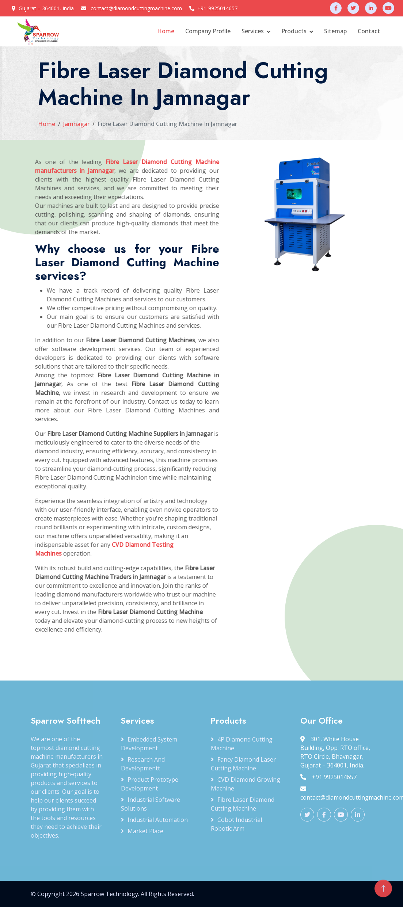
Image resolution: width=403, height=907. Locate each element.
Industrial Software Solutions (150, 804)
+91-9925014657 (217, 8)
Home (165, 31)
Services (253, 31)
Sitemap (335, 31)
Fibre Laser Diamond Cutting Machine (242, 804)
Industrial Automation (158, 820)
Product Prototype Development (149, 783)
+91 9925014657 (328, 777)
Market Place (145, 831)
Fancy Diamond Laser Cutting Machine (243, 763)
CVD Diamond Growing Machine (245, 783)
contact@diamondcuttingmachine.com (136, 8)
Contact (369, 31)
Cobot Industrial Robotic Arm (236, 824)
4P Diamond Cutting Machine (242, 743)
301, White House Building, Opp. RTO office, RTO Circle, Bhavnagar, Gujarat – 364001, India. (335, 752)
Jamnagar (76, 124)
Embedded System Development (149, 743)
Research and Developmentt (143, 763)
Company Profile (208, 31)
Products (294, 31)
